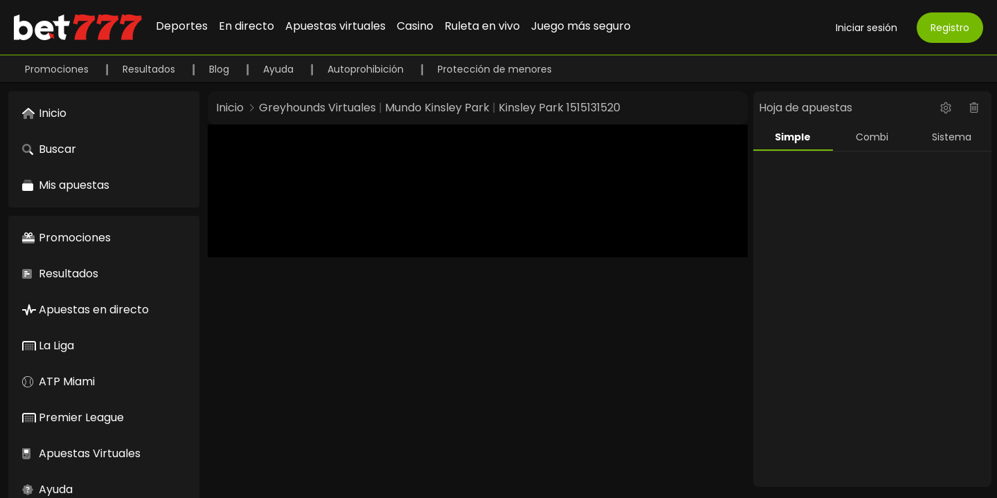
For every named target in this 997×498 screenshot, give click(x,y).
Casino (415, 26)
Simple (793, 137)
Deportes (182, 26)
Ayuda (279, 69)
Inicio (230, 108)
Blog (220, 69)
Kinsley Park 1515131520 (559, 108)
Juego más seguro (581, 26)
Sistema (951, 137)
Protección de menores (495, 69)
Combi (872, 137)
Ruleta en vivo (482, 26)
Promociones (58, 69)
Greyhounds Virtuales (317, 108)
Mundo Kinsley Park (437, 108)
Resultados (150, 69)
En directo (246, 26)
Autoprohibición (366, 69)
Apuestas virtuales (335, 26)
